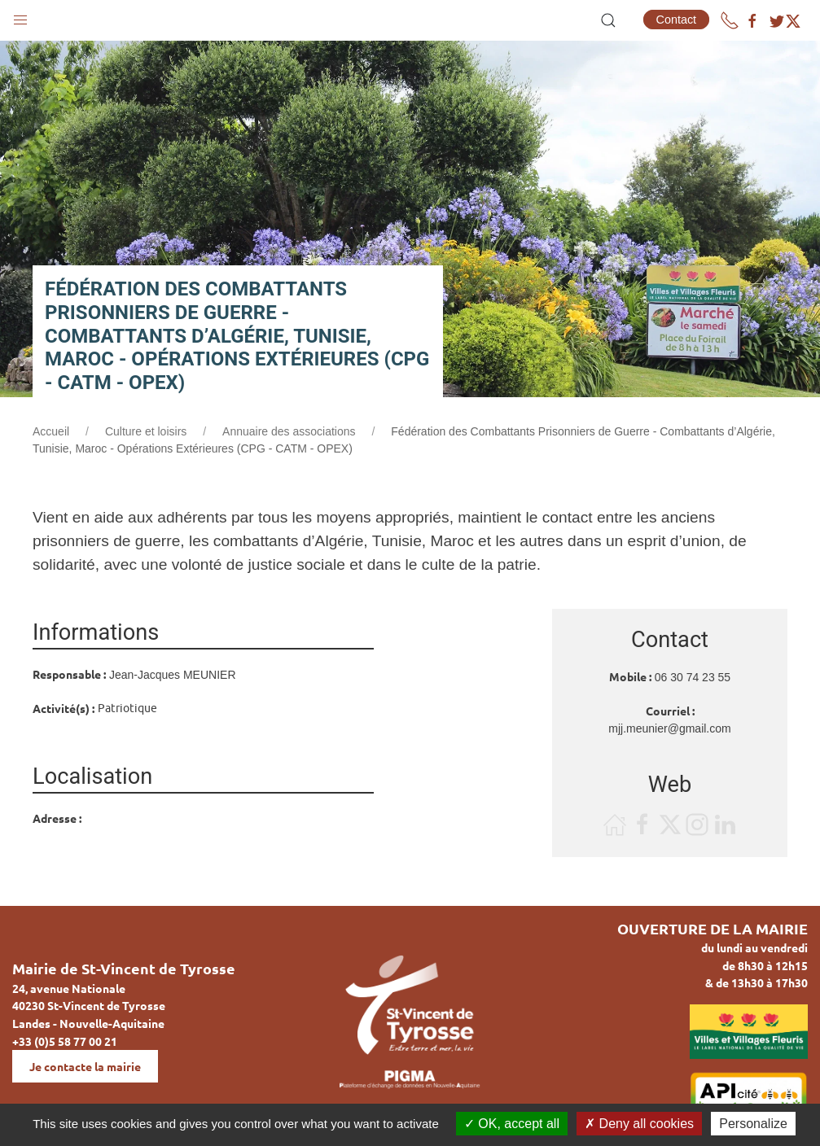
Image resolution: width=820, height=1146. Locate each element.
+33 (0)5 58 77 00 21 (64, 1041)
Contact (676, 19)
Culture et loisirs (145, 431)
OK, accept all (511, 1124)
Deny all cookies (639, 1124)
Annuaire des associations (288, 431)
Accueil (51, 431)
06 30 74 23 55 (692, 677)
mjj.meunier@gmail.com (669, 728)
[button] (20, 16)
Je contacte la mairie (85, 1066)
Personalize (753, 1124)
